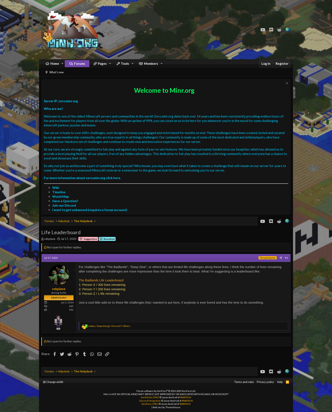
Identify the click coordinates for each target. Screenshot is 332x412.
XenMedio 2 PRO (150, 397)
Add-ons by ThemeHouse (166, 407)
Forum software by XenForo (166, 391)
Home (54, 66)
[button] (62, 65)
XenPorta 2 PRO (149, 403)
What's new (56, 76)
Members (151, 66)
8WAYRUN (185, 397)
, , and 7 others (110, 331)
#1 (285, 263)
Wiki (56, 193)
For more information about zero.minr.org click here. (83, 183)
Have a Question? (66, 206)
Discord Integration (150, 400)
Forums (79, 66)
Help (280, 382)
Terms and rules (244, 382)
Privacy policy (265, 382)
